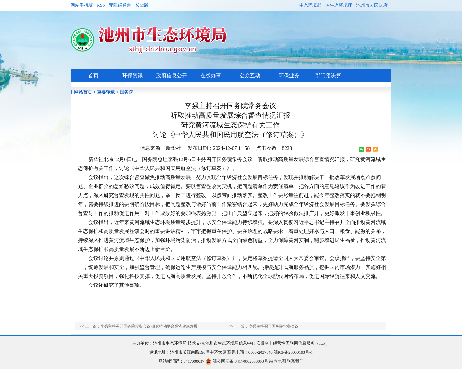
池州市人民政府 (372, 5)
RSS (101, 5)
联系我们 (295, 361)
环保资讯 (132, 75)
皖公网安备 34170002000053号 (236, 361)
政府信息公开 (171, 75)
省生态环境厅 (338, 5)
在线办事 (211, 75)
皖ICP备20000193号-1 (293, 352)
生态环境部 (310, 5)
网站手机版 (82, 5)
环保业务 (289, 75)
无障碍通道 (120, 5)
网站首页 (83, 92)
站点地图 (277, 361)
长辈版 (142, 5)
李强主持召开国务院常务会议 (274, 326)
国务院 (126, 92)
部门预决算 (328, 75)
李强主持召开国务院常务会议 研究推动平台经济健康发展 (149, 326)
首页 (93, 75)
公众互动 (250, 75)
